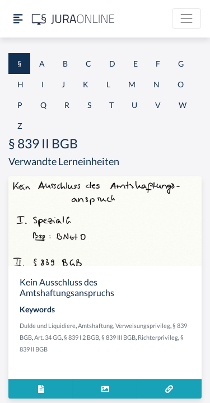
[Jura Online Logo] (73, 18)
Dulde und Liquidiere (48, 325)
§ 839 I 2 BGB (81, 337)
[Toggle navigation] (186, 18)
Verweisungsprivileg (142, 325)
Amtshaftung (95, 325)
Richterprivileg (158, 337)
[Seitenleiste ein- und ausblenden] (18, 18)
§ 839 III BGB (118, 337)
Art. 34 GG (48, 337)
